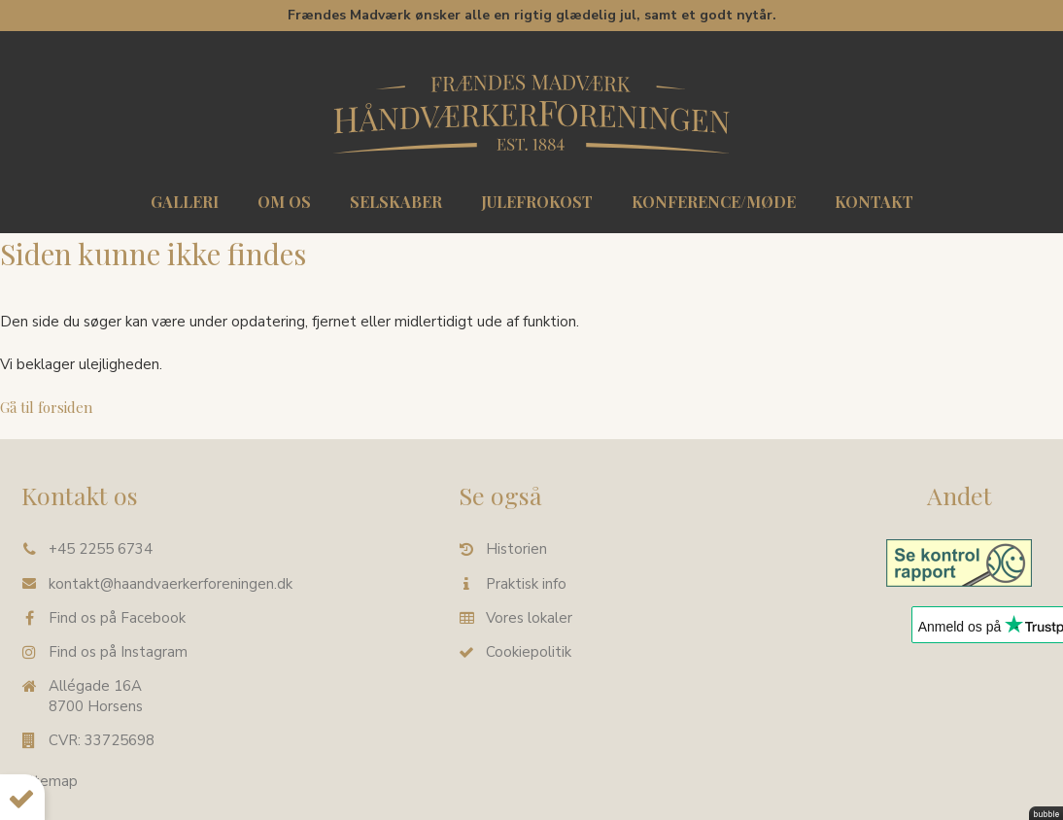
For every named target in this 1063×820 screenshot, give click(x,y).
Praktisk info (526, 583)
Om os (284, 201)
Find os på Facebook (117, 617)
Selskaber (396, 201)
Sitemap (49, 781)
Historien (516, 549)
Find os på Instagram (118, 652)
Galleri (185, 201)
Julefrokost (537, 201)
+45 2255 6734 (101, 549)
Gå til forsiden (46, 407)
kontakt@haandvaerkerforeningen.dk (170, 583)
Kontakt (874, 201)
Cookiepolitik (528, 652)
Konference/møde (714, 201)
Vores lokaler (529, 617)
